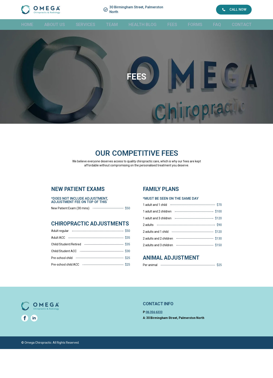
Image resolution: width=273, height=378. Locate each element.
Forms (195, 24)
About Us (54, 24)
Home (27, 24)
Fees (172, 24)
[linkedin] (34, 318)
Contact (242, 24)
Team (112, 24)
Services (85, 24)
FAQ (217, 24)
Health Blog (143, 24)
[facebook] (24, 318)
